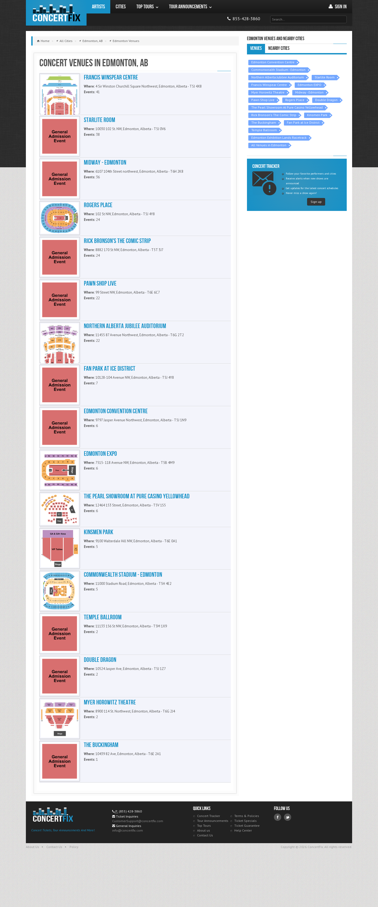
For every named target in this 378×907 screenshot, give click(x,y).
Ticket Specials (245, 866)
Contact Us (205, 880)
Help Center (243, 875)
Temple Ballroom (264, 130)
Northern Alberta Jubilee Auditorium (277, 77)
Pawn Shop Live (262, 100)
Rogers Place (294, 100)
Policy (74, 892)
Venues (256, 48)
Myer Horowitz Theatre (267, 92)
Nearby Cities (279, 48)
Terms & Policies (246, 861)
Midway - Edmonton (309, 92)
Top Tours (204, 870)
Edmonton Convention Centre (272, 62)
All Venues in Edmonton (268, 145)
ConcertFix (56, 13)
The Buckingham (263, 122)
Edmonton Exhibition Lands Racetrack (279, 137)
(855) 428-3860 (130, 856)
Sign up (316, 202)
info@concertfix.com (127, 875)
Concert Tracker (208, 861)
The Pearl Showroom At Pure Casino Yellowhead (287, 107)
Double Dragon (326, 100)
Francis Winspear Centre (269, 85)
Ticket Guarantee (247, 870)
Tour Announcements (212, 866)
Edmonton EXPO (309, 85)
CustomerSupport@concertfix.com (137, 866)
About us (203, 875)
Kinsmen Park (317, 115)
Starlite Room (325, 77)
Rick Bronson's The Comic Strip (273, 115)
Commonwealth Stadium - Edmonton (278, 70)
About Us (32, 892)
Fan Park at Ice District (303, 122)
